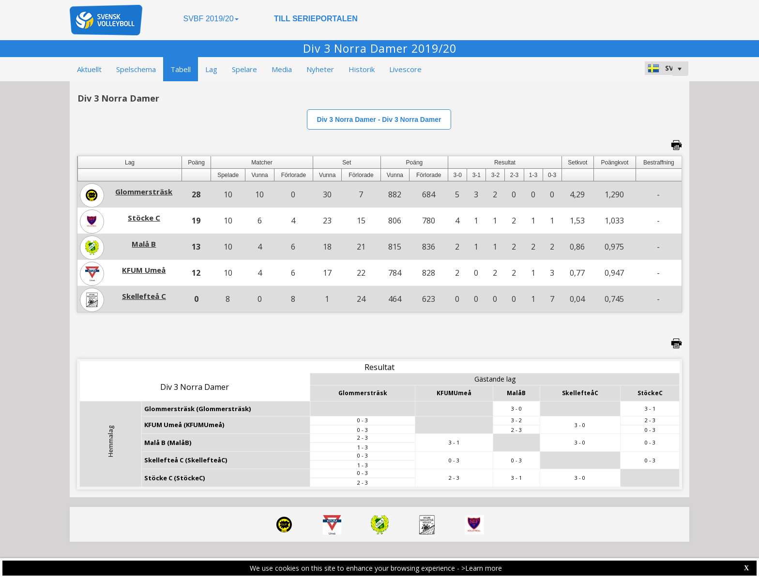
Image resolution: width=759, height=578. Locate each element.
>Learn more (481, 568)
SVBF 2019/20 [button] (210, 19)
